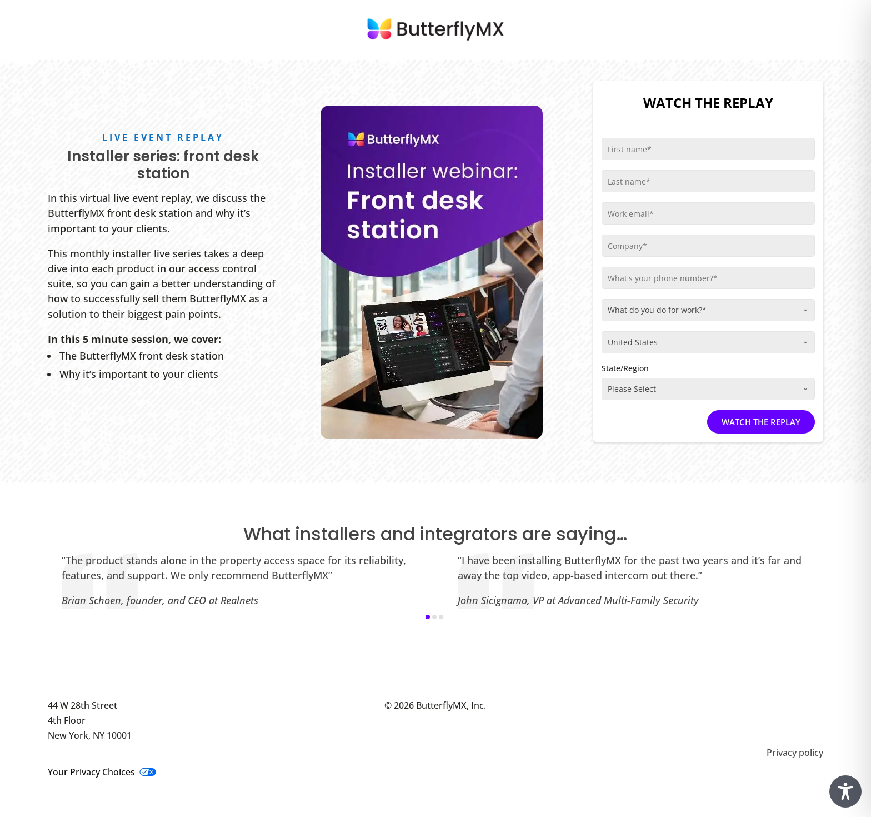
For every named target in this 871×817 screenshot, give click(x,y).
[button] (428, 617)
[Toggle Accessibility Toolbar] (845, 791)
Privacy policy (795, 752)
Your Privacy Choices (102, 772)
